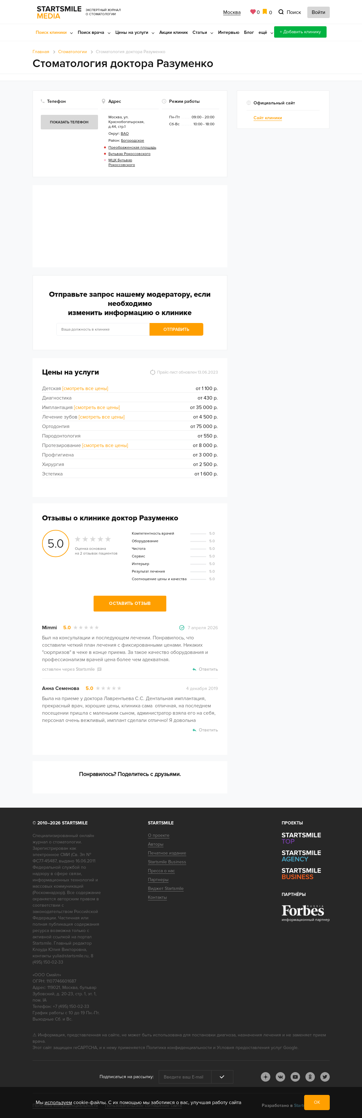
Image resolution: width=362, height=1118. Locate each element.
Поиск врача (91, 32)
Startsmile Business (167, 862)
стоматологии (67, 842)
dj (265, 1077)
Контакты (157, 897)
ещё (263, 32)
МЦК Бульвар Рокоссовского (121, 162)
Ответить (208, 669)
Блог (249, 32)
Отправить (176, 329)
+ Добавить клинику (300, 31)
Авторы (155, 844)
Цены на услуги (131, 32)
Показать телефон (69, 122)
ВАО (125, 133)
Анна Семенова (60, 688)
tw (325, 1077)
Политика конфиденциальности (179, 1047)
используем (58, 1102)
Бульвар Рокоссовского (129, 154)
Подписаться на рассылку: (127, 1076)
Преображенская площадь (132, 147)
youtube (295, 1077)
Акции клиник (173, 32)
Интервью (228, 32)
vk (280, 1077)
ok (310, 1077)
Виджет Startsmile (166, 888)
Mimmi (49, 627)
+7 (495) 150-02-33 (71, 1006)
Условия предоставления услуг (249, 1047)
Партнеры (158, 879)
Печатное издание (167, 853)
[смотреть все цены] (85, 388)
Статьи (200, 32)
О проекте (158, 835)
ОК (317, 1102)
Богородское (132, 140)
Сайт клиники (268, 118)
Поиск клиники (51, 32)
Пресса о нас (161, 870)
